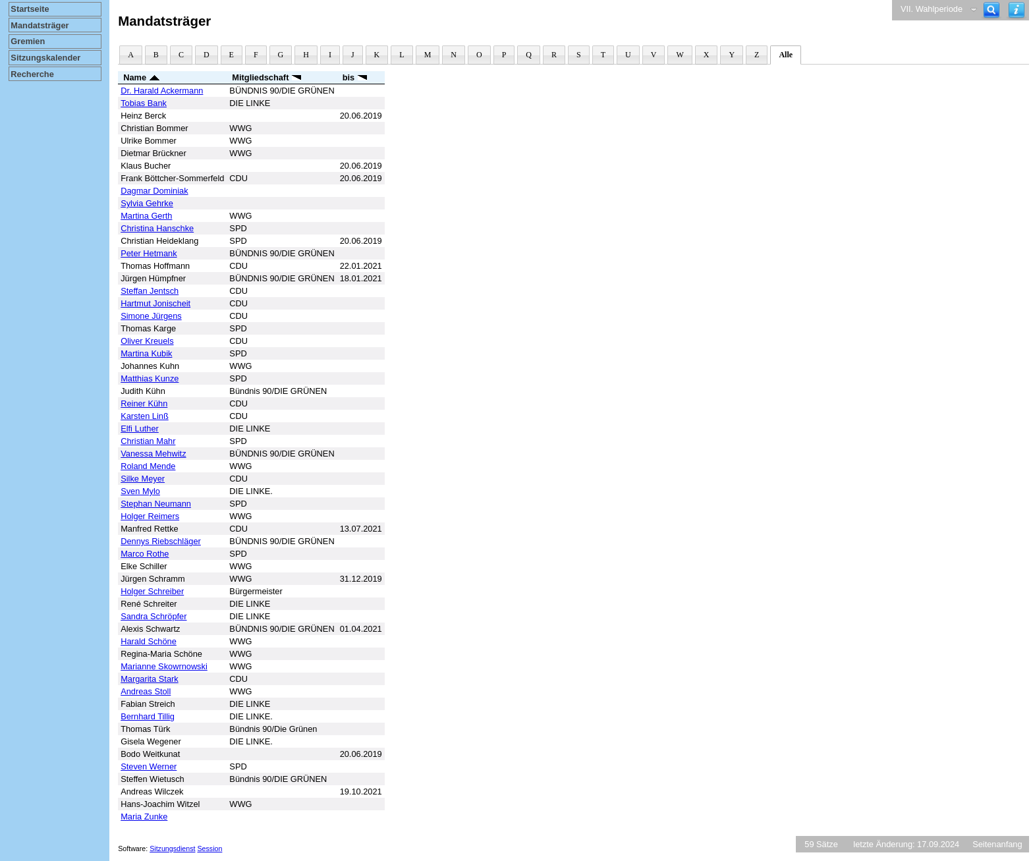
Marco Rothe (145, 554)
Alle (786, 54)
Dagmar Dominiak (154, 191)
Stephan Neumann (156, 504)
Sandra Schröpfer (153, 616)
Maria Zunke (144, 816)
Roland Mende (148, 466)
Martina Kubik (146, 353)
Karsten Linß (145, 416)
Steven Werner (149, 766)
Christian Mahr (148, 441)
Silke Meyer (143, 479)
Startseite (30, 9)
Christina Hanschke (157, 228)
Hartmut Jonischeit (155, 303)
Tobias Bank (144, 103)
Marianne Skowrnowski (164, 666)
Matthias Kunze (150, 378)
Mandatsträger (40, 25)
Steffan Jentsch (150, 291)
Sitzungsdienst (172, 848)
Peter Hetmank (149, 253)
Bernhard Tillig (148, 716)
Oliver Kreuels (147, 341)
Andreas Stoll (146, 691)
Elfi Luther (140, 428)
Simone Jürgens (151, 316)
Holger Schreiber (152, 591)
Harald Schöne (149, 641)
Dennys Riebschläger (161, 541)
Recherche (32, 74)
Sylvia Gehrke (147, 203)
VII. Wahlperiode (932, 9)
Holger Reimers (150, 516)
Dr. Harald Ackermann (162, 91)
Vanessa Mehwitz (153, 453)
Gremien (28, 41)
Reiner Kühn (144, 403)
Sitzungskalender (45, 58)
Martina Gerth (146, 216)
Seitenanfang (997, 844)
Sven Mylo (140, 491)
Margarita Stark (149, 679)
